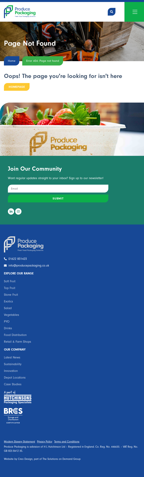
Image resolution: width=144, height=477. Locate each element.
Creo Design (25, 459)
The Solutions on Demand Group (62, 459)
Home (11, 61)
